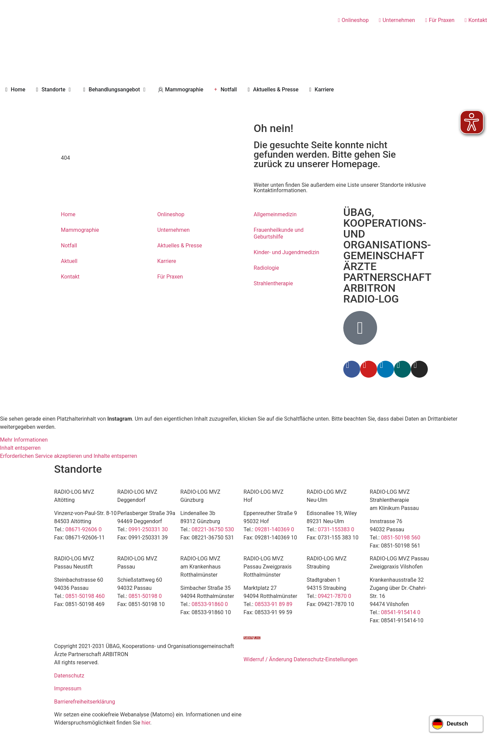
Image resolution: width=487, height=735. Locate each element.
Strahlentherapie (273, 283)
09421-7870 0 (334, 596)
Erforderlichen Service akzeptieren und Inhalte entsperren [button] (68, 456)
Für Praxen (170, 276)
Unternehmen (173, 230)
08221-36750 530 (213, 529)
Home (68, 214)
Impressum (68, 688)
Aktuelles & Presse (179, 245)
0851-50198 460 (85, 596)
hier (145, 722)
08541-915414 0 (400, 612)
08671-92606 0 (83, 529)
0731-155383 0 (336, 529)
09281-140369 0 (274, 529)
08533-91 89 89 (273, 604)
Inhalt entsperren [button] (20, 448)
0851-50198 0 (145, 596)
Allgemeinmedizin (275, 214)
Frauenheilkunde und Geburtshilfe (279, 233)
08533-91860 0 (210, 604)
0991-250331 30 (148, 529)
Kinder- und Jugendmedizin (286, 252)
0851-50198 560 (400, 537)
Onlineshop (170, 214)
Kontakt (70, 276)
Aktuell (69, 261)
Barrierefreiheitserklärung (84, 701)
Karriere (166, 261)
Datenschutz (69, 675)
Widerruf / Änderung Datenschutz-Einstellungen (300, 659)
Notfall (69, 245)
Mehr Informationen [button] (24, 440)
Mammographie (80, 230)
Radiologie (266, 268)
